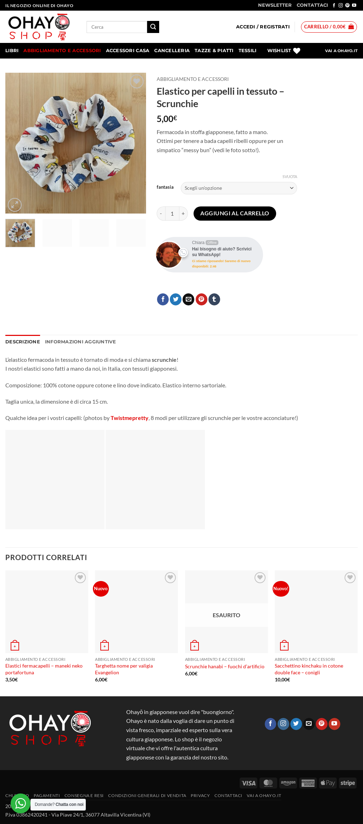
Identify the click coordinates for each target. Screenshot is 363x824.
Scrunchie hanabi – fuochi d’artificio (224, 666)
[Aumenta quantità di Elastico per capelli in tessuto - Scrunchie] (183, 213)
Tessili (248, 50)
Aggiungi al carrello (234, 213)
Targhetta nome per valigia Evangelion (124, 669)
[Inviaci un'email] (309, 724)
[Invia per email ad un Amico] (188, 299)
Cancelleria (172, 50)
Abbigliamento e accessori (62, 50)
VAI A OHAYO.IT (341, 50)
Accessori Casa (128, 50)
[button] (263, 27)
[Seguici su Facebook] (334, 5)
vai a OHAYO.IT (264, 795)
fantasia (165, 187)
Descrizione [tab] (22, 341)
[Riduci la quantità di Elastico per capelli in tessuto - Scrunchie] (161, 213)
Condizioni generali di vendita (147, 795)
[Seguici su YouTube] (354, 5)
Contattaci (228, 795)
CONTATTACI (312, 5)
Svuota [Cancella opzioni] (290, 176)
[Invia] (153, 27)
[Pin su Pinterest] (201, 299)
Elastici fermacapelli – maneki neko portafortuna (44, 669)
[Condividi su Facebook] (163, 299)
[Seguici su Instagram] (341, 5)
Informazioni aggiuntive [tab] (80, 341)
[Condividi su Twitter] (176, 299)
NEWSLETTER (275, 5)
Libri (11, 50)
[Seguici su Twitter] (296, 724)
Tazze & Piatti (214, 50)
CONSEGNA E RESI (84, 795)
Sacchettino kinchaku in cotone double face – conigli (309, 669)
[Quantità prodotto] (172, 213)
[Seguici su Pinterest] (347, 5)
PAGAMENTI (47, 795)
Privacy (200, 795)
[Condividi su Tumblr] (214, 299)
